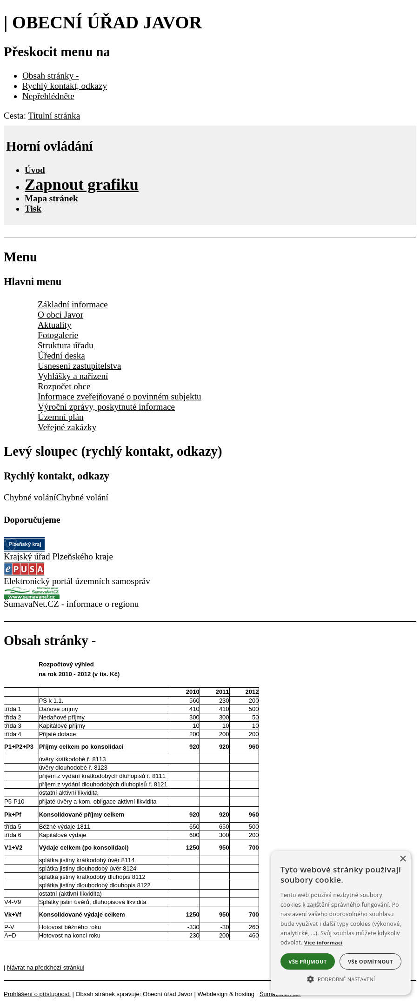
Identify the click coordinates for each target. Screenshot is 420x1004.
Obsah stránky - (50, 75)
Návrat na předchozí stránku (45, 967)
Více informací (323, 942)
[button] (340, 978)
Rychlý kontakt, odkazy (64, 86)
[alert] (341, 923)
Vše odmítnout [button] (370, 961)
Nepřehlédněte (48, 96)
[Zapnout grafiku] (82, 184)
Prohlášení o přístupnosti (37, 994)
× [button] (402, 859)
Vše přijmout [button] (307, 961)
